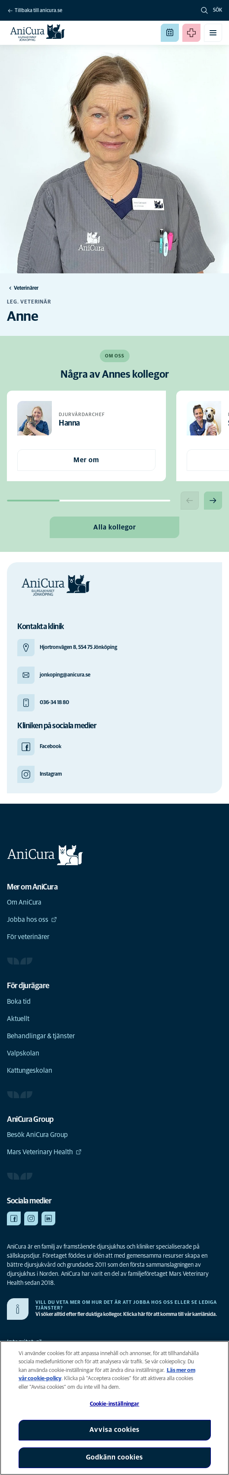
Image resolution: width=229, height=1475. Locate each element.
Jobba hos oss (32, 919)
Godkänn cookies (114, 1457)
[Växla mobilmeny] (213, 33)
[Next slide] (213, 501)
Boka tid (19, 1001)
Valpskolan (23, 1053)
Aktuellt (18, 1018)
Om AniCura (24, 902)
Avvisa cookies (114, 1429)
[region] (114, 1408)
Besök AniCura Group (37, 1134)
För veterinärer (28, 936)
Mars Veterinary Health (44, 1152)
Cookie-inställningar (115, 1404)
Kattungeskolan (29, 1070)
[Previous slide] (190, 501)
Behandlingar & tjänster (41, 1036)
